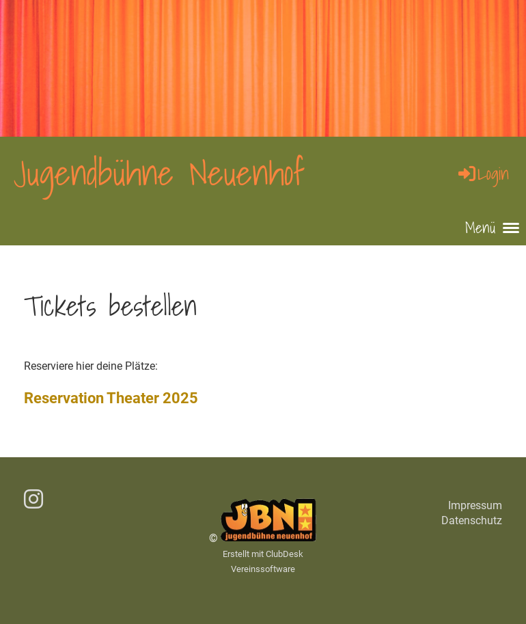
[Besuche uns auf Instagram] (33, 500)
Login (482, 173)
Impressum (475, 505)
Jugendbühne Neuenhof (159, 173)
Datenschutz (471, 520)
